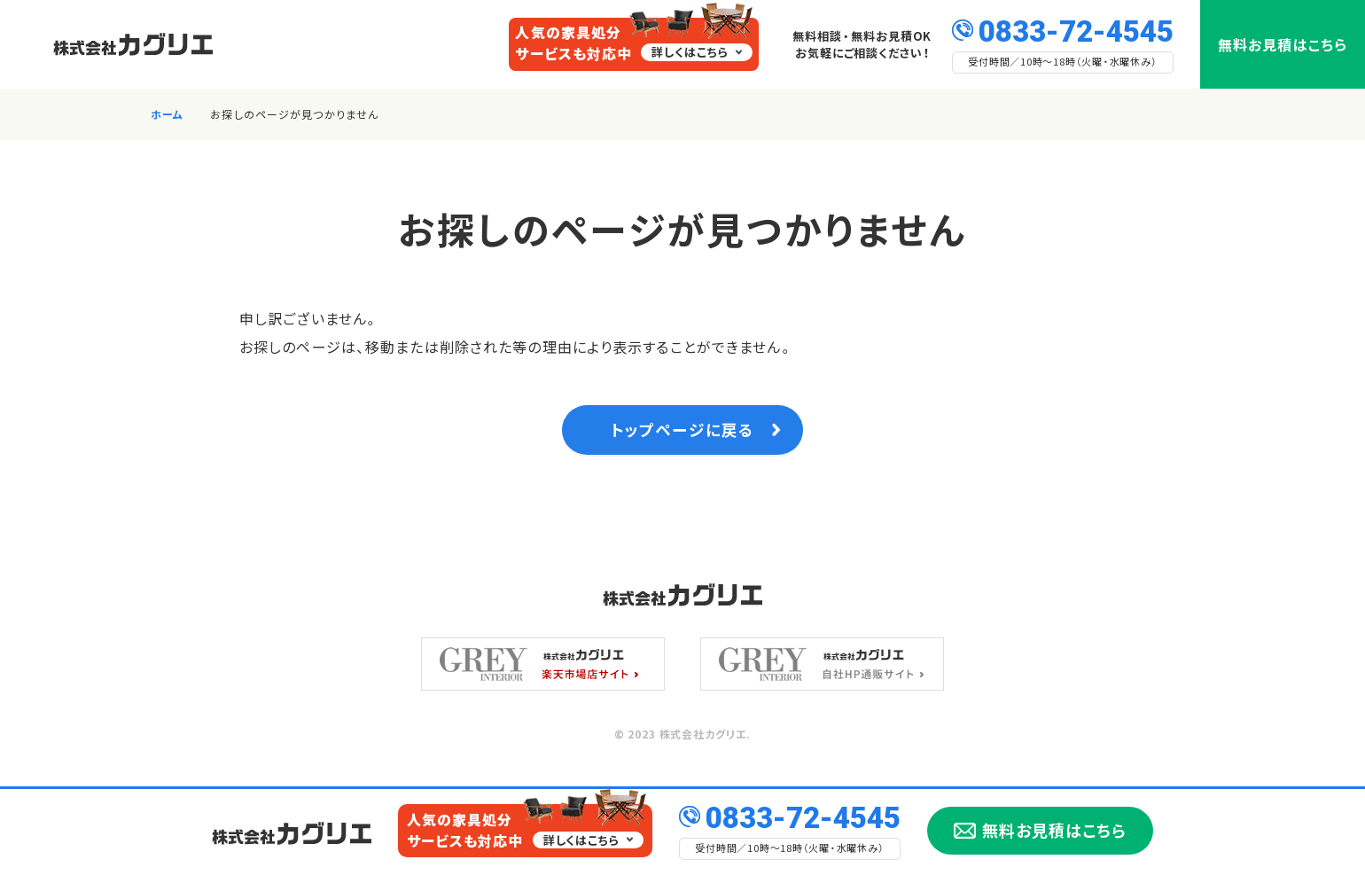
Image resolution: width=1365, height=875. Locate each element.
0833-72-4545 (1076, 29)
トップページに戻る (682, 434)
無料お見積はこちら (1282, 44)
